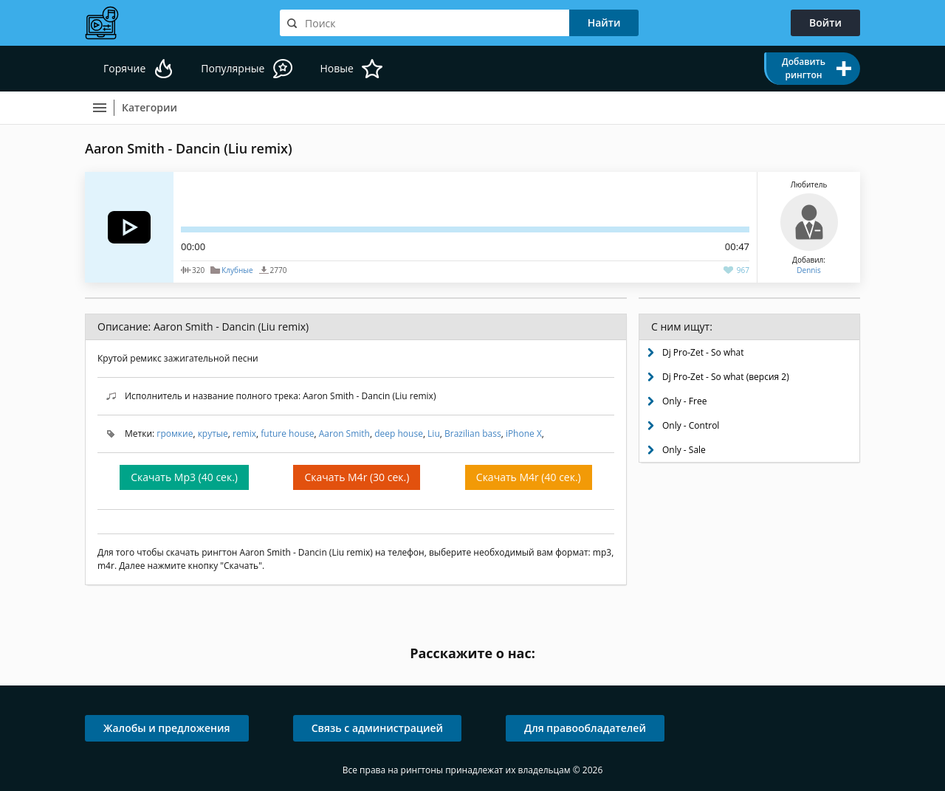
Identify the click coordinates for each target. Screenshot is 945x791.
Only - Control (690, 425)
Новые (336, 68)
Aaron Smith (344, 433)
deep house (398, 433)
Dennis (808, 270)
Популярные (232, 68)
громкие (175, 433)
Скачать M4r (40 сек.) (528, 477)
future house (287, 433)
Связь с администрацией (377, 728)
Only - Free (684, 401)
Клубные (236, 270)
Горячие (124, 68)
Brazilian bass (472, 433)
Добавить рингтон (803, 68)
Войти (825, 22)
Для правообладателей (585, 728)
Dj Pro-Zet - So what (703, 352)
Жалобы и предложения (166, 728)
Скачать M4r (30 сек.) (356, 477)
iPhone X (524, 433)
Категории (149, 107)
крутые (213, 433)
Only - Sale (684, 449)
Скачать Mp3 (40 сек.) (184, 477)
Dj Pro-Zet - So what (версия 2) (725, 376)
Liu (433, 433)
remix (244, 433)
